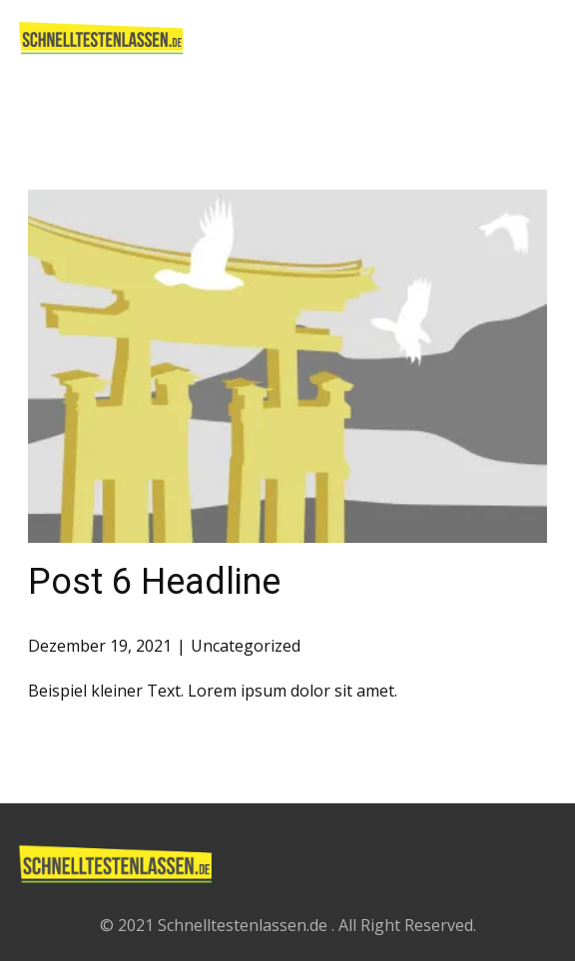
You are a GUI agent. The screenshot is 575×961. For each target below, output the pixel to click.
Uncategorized (245, 646)
